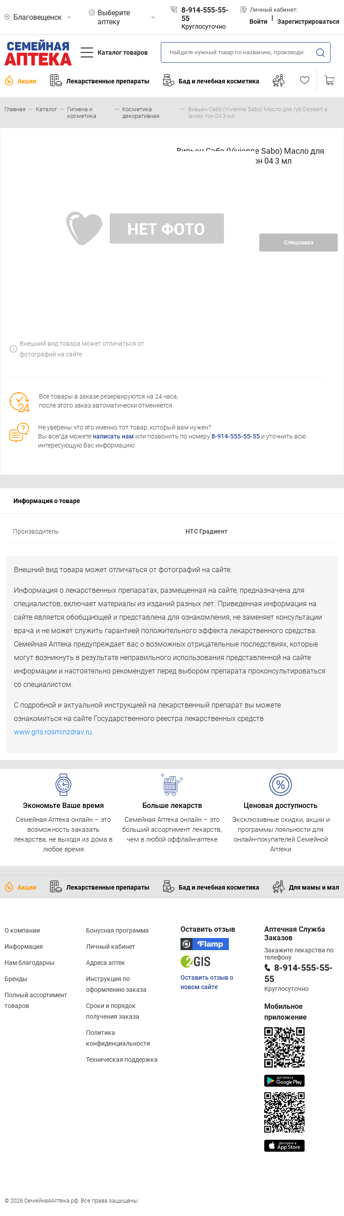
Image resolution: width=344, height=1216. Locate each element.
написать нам (113, 436)
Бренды (15, 978)
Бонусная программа (117, 930)
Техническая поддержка (122, 1059)
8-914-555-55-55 (235, 436)
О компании (22, 930)
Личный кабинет (110, 946)
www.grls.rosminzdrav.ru (53, 732)
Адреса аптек (105, 962)
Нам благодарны (29, 962)
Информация (23, 946)
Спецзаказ (299, 242)
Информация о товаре (46, 500)
